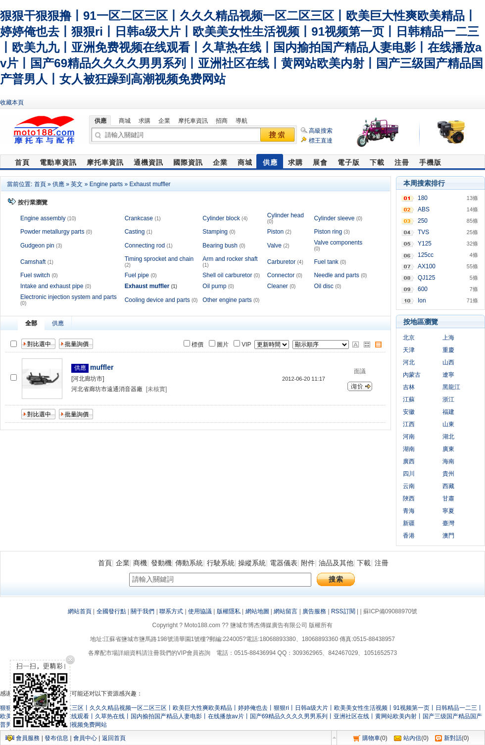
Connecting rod (145, 245)
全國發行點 (111, 611)
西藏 (448, 486)
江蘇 (409, 399)
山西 (448, 362)
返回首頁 (114, 738)
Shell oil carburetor (227, 275)
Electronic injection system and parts (68, 297)
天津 (409, 350)
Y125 (425, 243)
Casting (135, 231)
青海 (409, 510)
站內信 (412, 738)
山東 (448, 424)
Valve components (338, 242)
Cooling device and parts (157, 300)
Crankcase (139, 218)
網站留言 (285, 611)
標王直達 (321, 140)
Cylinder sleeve (334, 218)
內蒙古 (412, 374)
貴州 (448, 473)
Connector (280, 275)
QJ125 (426, 277)
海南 (448, 461)
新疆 (409, 523)
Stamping (215, 231)
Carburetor (281, 261)
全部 (31, 323)
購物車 (371, 738)
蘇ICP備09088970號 (390, 611)
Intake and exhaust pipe (51, 286)
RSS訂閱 (343, 611)
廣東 (448, 449)
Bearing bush (220, 245)
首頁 (40, 184)
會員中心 (85, 738)
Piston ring (328, 231)
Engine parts (106, 184)
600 (423, 289)
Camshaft (33, 261)
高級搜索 (321, 130)
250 (423, 220)
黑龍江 (451, 387)
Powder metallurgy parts (52, 231)
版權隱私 (229, 611)
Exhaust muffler (149, 184)
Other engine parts (226, 300)
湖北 (448, 436)
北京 (409, 337)
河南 (409, 436)
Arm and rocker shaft (229, 258)
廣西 (409, 461)
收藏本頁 (12, 102)
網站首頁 (80, 611)
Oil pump (214, 286)
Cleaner (277, 286)
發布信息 (56, 738)
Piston (275, 231)
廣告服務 (314, 611)
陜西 (409, 498)
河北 (409, 362)
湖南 (409, 449)
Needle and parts (336, 275)
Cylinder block (221, 218)
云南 (409, 486)
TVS (423, 232)
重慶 (448, 350)
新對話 (453, 738)
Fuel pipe (137, 275)
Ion (422, 300)
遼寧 (448, 374)
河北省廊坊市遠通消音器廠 (107, 389)
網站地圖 (257, 611)
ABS (424, 209)
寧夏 (448, 510)
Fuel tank (326, 261)
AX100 (427, 266)
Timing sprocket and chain (159, 258)
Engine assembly (42, 218)
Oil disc (323, 286)
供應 (58, 184)
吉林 (409, 387)
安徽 (409, 411)
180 (423, 198)
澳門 (448, 535)
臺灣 (448, 523)
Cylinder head (285, 215)
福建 (448, 411)
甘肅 (448, 498)
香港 (409, 535)
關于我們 (142, 611)
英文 (77, 184)
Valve (274, 245)
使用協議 (200, 611)
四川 (409, 473)
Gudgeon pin (37, 245)
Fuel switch (35, 275)
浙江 (448, 399)
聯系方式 (171, 611)
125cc (426, 254)
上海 (448, 337)
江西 (409, 424)
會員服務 (28, 738)
